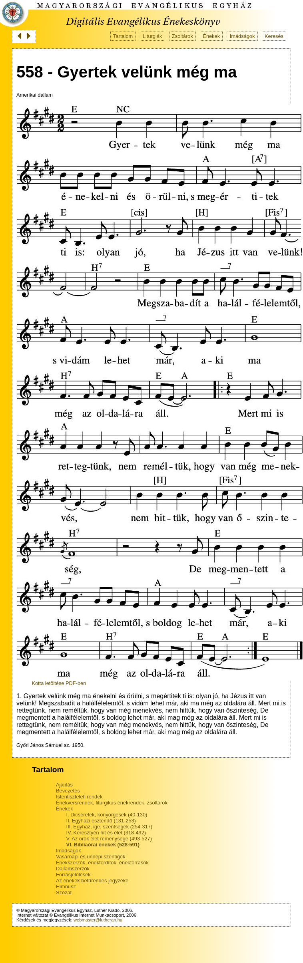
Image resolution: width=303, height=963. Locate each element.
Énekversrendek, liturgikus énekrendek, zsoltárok (111, 803)
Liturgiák (152, 36)
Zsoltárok (182, 36)
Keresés (274, 36)
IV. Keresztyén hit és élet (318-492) (106, 833)
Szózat (64, 892)
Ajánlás (64, 785)
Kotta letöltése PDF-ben (59, 683)
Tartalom (123, 36)
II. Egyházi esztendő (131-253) (101, 821)
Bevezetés (68, 791)
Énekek (211, 36)
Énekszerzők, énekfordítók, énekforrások (102, 863)
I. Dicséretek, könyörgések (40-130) (107, 815)
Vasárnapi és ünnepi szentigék (90, 857)
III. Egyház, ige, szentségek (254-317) (109, 827)
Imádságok (242, 36)
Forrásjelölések (73, 875)
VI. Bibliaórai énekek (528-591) (103, 845)
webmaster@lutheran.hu (98, 919)
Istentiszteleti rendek (79, 797)
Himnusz (66, 887)
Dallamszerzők (73, 869)
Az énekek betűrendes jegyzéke (92, 881)
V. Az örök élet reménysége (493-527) (109, 839)
